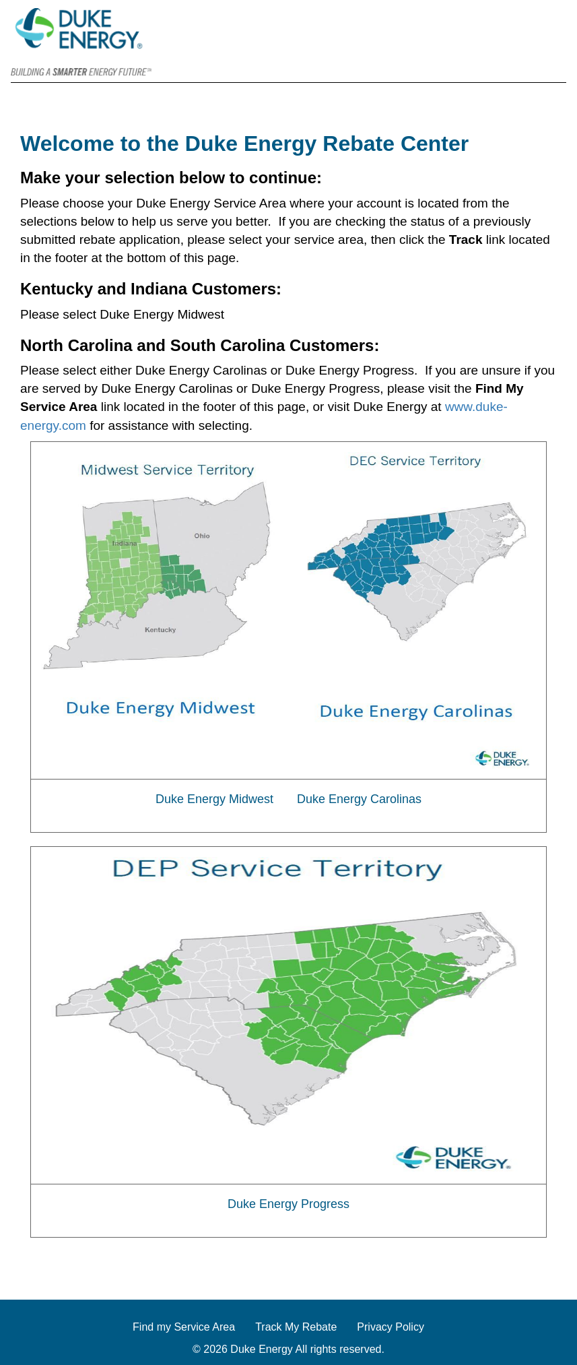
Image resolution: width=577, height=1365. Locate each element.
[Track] (524, 58)
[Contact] (565, 58)
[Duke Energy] (81, 41)
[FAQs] (545, 58)
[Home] (504, 58)
